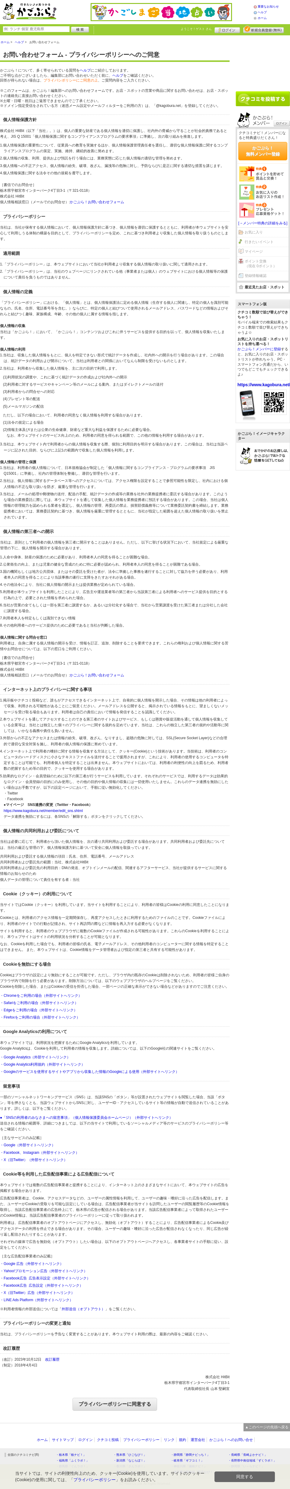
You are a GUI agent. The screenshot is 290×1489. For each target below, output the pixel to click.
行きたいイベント (259, 242)
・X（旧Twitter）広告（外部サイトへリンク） (37, 1293)
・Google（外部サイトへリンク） (27, 1145)
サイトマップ (63, 1440)
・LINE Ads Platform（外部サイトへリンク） (36, 1300)
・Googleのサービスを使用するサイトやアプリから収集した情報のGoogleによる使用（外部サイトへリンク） (89, 1072)
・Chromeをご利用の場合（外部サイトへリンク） (41, 995)
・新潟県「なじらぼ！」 (130, 1460)
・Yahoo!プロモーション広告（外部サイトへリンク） (43, 1271)
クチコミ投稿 (108, 1440)
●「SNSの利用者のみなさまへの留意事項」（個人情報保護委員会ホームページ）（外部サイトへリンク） (86, 1117)
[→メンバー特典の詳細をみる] (263, 223)
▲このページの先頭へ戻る (266, 1427)
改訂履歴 (52, 1359)
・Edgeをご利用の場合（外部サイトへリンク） (38, 1010)
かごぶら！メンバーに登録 (259, 349)
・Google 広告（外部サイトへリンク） (31, 1264)
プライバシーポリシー (141, 1440)
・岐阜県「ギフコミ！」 (187, 1460)
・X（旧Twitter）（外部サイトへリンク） (33, 1160)
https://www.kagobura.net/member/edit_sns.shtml (43, 811)
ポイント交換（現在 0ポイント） (261, 263)
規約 (182, 1440)
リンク (169, 1440)
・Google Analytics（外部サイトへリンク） (35, 1057)
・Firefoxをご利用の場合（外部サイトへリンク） (40, 1017)
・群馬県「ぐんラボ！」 (72, 1466)
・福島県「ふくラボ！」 (72, 1460)
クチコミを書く (263, 98)
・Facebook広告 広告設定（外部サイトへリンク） (41, 1285)
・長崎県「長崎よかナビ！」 (247, 1454)
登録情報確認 (255, 276)
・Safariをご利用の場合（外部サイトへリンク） (39, 1003)
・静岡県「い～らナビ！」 (246, 1466)
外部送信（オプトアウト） (83, 1309)
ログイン (227, 29)
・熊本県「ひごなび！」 (130, 1454)
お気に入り (254, 232)
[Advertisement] (263, 61)
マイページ (254, 251)
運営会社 (198, 1440)
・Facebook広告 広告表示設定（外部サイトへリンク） (45, 1278)
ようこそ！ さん (196, 28)
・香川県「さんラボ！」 (130, 1466)
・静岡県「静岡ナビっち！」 (190, 1454)
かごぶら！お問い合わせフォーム (97, 202)
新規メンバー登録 (263, 29)
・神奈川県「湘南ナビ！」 (189, 1466)
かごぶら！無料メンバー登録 (263, 151)
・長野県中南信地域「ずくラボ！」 (252, 1460)
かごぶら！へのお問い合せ (231, 1440)
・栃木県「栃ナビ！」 (71, 1454)
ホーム (262, 18)
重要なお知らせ (268, 6)
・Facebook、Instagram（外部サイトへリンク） (39, 1152)
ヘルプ (262, 12)
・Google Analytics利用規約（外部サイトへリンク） (42, 1064)
